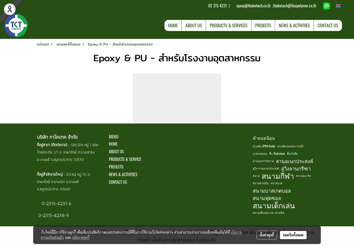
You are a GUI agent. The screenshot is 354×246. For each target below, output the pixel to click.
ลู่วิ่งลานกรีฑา (296, 168)
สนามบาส (276, 183)
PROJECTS (263, 25)
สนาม (256, 176)
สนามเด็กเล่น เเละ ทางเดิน (268, 213)
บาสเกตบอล (260, 153)
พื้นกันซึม (292, 153)
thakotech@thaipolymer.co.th (294, 5)
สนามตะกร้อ (303, 176)
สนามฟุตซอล (267, 198)
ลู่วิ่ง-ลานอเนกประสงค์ (266, 168)
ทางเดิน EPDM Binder (264, 146)
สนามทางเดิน (261, 183)
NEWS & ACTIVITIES (294, 25)
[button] (346, 25)
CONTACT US (328, 25)
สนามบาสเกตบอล (272, 190)
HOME (173, 25)
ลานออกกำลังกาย (263, 161)
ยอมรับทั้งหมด (293, 235)
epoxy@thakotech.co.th (253, 5)
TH (341, 6)
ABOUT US (193, 25)
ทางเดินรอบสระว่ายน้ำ (291, 146)
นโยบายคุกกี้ (80, 237)
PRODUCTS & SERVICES (229, 25)
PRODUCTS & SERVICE (125, 159)
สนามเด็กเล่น (274, 205)
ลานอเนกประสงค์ (294, 161)
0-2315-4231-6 (55, 203)
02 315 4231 (217, 5)
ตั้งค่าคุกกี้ (267, 235)
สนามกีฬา (278, 176)
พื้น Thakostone (277, 153)
